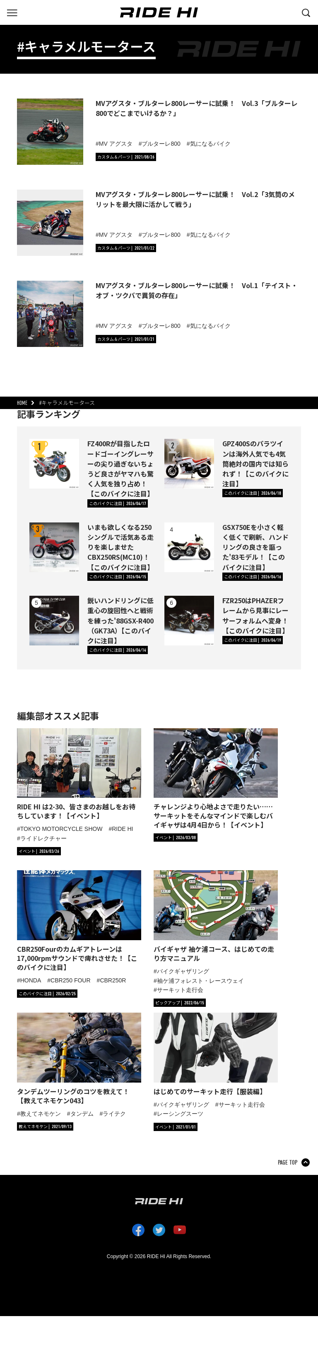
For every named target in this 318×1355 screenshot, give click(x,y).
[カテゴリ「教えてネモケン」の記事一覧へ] (45, 1126)
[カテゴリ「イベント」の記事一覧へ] (39, 851)
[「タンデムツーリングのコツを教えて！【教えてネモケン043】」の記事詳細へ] (79, 1059)
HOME (22, 403)
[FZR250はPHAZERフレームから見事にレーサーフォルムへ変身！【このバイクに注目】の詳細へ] (189, 620)
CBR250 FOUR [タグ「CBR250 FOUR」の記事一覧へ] (70, 980)
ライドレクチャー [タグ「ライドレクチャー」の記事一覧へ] (43, 838)
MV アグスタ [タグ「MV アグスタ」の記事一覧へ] (115, 143)
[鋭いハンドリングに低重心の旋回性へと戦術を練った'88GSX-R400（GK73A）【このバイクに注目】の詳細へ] (54, 620)
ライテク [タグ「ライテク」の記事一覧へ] (114, 1113)
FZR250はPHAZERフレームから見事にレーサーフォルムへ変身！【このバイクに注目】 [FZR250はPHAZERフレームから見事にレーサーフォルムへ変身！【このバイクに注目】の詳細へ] (255, 615)
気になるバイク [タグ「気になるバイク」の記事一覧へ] (210, 143)
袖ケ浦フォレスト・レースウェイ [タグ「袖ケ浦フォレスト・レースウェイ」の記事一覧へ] (200, 980)
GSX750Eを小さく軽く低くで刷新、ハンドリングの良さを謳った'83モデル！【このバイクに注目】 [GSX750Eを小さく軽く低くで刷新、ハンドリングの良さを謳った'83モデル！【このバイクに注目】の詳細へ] (255, 547)
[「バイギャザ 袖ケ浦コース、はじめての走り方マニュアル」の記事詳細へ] (216, 916)
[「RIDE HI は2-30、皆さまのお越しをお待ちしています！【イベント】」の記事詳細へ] (79, 774)
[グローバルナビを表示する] (12, 12)
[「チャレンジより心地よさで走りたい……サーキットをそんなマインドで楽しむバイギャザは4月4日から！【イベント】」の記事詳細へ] (216, 779)
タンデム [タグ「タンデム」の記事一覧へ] (82, 1113)
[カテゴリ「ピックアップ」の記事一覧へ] (180, 1003)
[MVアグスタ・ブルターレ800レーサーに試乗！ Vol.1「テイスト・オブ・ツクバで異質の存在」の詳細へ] (50, 314)
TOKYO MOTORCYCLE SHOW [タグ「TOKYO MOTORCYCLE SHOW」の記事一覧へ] (61, 829)
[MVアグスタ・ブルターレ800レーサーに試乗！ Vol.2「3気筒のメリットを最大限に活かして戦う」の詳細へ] (50, 223)
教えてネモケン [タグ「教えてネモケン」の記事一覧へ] (40, 1113)
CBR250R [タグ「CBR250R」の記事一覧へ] (113, 980)
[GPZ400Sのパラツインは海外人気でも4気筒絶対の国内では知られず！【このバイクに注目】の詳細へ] (189, 464)
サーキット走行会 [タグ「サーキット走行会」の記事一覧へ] (180, 990)
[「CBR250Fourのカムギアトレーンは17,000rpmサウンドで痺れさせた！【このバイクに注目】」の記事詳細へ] (79, 921)
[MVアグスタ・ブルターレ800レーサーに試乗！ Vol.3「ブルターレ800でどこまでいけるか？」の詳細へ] (50, 132)
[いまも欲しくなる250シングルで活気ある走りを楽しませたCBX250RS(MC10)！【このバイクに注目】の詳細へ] (54, 547)
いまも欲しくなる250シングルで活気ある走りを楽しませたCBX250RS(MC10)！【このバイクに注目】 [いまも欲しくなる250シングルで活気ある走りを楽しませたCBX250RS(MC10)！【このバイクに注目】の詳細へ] (120, 547)
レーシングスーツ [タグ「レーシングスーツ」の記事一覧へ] (180, 1113)
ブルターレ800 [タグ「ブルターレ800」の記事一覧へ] (161, 143)
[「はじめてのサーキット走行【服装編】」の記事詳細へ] (216, 1054)
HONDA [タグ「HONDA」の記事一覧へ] (30, 980)
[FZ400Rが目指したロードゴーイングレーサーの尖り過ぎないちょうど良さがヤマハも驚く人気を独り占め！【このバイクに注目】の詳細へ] (54, 464)
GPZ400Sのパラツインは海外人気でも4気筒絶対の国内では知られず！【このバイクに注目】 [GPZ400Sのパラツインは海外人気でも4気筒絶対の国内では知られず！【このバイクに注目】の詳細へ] (255, 463)
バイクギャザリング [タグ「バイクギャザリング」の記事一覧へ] (183, 971)
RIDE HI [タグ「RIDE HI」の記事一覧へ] (122, 829)
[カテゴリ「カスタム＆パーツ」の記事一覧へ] (126, 157)
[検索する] (306, 12)
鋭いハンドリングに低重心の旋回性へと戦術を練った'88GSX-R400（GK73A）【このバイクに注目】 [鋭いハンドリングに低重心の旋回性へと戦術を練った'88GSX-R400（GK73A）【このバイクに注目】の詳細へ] (120, 620)
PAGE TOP (287, 1162)
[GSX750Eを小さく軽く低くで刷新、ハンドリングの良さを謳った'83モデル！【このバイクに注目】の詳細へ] (189, 547)
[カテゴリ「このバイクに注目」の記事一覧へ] (117, 503)
